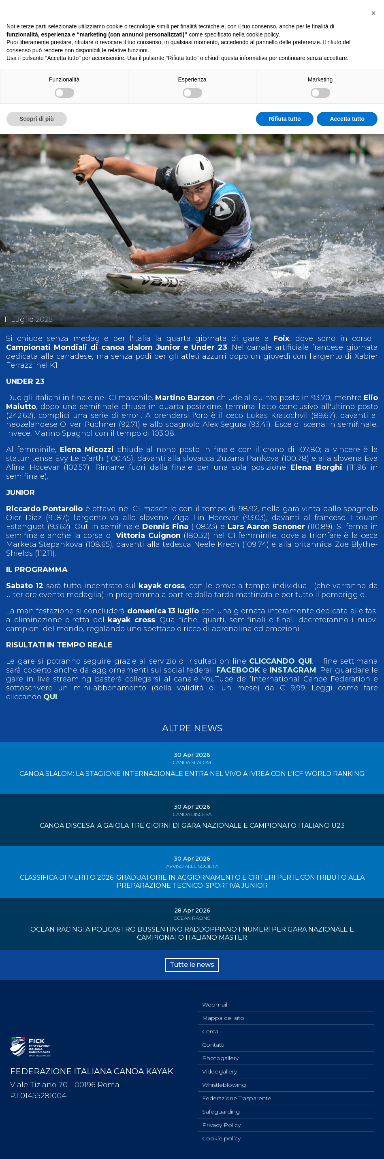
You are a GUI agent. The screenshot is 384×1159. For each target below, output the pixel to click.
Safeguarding (221, 1111)
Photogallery (220, 1058)
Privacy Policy (221, 1125)
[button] (373, 12)
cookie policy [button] (262, 34)
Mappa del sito (223, 1018)
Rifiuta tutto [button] (285, 119)
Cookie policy (221, 1138)
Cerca (210, 1031)
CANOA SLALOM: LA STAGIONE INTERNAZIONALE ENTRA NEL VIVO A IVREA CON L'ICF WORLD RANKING (192, 774)
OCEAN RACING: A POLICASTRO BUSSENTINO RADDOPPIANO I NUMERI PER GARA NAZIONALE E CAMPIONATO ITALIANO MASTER (192, 933)
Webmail (214, 1004)
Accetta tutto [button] (347, 119)
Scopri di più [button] (36, 119)
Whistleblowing (224, 1084)
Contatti (213, 1044)
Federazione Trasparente (236, 1098)
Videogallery (219, 1071)
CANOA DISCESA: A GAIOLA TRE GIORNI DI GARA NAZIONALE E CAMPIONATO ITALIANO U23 (192, 825)
